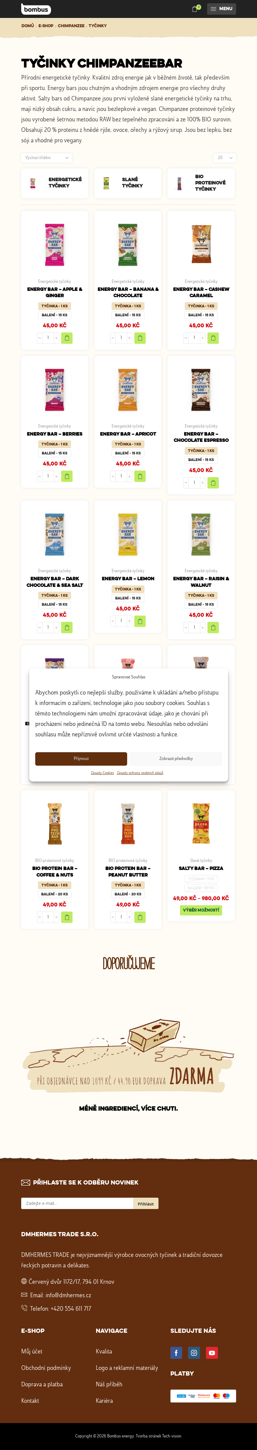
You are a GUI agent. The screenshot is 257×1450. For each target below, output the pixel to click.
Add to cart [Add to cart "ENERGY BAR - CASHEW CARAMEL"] (213, 338)
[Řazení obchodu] (46, 157)
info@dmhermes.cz (68, 1296)
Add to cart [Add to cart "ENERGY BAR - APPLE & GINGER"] (67, 338)
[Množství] (48, 338)
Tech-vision (171, 1436)
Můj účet (31, 1352)
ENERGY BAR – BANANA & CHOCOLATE (128, 292)
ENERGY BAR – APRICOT (128, 434)
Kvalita (104, 1352)
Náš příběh (109, 1385)
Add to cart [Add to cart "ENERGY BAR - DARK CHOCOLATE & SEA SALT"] (67, 627)
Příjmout (81, 759)
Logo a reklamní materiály (127, 1368)
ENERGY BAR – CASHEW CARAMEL (201, 292)
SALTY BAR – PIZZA (201, 868)
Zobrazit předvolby (176, 759)
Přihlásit (146, 1204)
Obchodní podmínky (46, 1368)
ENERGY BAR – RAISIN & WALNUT (201, 582)
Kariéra (104, 1401)
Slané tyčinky (201, 861)
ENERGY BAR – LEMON (128, 579)
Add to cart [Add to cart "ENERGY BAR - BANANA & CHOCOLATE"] (140, 338)
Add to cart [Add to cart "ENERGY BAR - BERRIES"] (67, 476)
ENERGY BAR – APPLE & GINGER (54, 292)
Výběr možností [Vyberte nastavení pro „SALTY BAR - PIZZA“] (201, 910)
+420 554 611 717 (71, 1309)
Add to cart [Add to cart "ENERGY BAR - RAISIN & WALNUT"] (213, 627)
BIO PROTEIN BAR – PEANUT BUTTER (127, 871)
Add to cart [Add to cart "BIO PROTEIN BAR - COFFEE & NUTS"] (67, 917)
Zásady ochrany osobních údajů (140, 773)
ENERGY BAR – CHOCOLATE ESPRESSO (201, 437)
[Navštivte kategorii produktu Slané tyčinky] (108, 183)
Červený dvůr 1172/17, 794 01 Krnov (71, 1282)
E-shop (46, 26)
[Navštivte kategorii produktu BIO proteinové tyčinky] (181, 183)
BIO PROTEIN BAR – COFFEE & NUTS (54, 871)
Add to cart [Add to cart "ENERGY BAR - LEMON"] (140, 621)
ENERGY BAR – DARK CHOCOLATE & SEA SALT (55, 582)
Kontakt (30, 1401)
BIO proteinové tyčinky (54, 861)
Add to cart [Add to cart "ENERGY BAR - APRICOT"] (140, 476)
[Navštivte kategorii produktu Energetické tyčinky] (35, 183)
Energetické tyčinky (54, 282)
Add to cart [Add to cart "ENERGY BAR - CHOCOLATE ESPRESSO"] (213, 483)
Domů (27, 26)
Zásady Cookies (102, 773)
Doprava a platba (42, 1385)
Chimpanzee (71, 26)
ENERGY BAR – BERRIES (54, 434)
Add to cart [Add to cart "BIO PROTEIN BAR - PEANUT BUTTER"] (140, 917)
